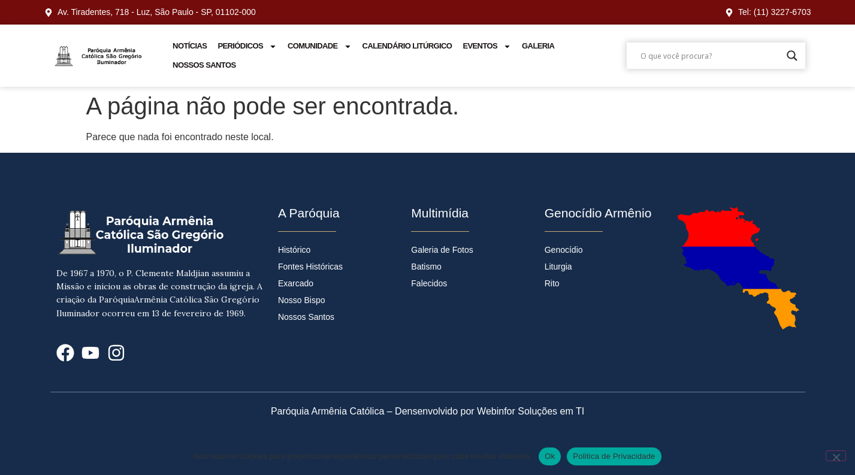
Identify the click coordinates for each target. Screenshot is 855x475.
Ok (550, 456)
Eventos (487, 46)
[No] (836, 455)
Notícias (190, 45)
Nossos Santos (204, 64)
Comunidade (320, 46)
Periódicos (247, 46)
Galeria (538, 45)
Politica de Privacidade (614, 456)
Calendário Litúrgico (407, 45)
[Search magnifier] (792, 55)
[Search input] (711, 55)
